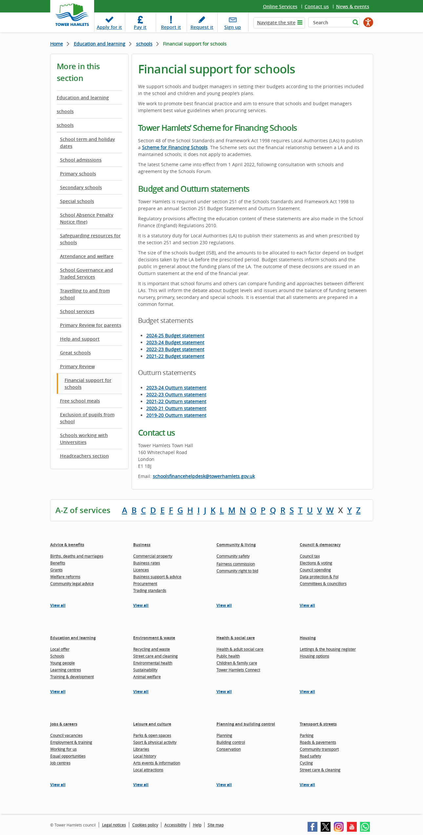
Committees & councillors (323, 583)
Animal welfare (147, 676)
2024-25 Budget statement (175, 335)
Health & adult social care (239, 649)
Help (197, 824)
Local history (144, 756)
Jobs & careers (63, 724)
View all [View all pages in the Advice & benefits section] (58, 605)
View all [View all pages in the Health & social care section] (224, 691)
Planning (224, 735)
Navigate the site (276, 22)
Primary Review (77, 366)
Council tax (310, 556)
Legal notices (114, 824)
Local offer (60, 649)
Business (142, 544)
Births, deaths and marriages (76, 556)
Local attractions (148, 769)
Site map (216, 824)
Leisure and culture (152, 724)
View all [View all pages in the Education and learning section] (58, 691)
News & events (352, 6)
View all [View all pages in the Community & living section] (224, 605)
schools (144, 44)
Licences (141, 569)
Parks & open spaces (152, 735)
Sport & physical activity (154, 742)
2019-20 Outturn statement (176, 415)
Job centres (60, 762)
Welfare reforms (65, 576)
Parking (306, 735)
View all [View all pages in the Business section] (141, 605)
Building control (230, 742)
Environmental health (152, 663)
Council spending (315, 569)
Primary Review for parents (90, 325)
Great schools (75, 352)
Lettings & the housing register (328, 649)
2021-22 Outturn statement (176, 401)
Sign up (232, 27)
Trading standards (149, 590)
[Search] (329, 22)
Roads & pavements (318, 742)
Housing (308, 638)
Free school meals (80, 401)
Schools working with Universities (84, 438)
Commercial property (152, 556)
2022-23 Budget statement (175, 349)
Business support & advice (157, 576)
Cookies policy (145, 824)
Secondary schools (81, 187)
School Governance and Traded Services (86, 273)
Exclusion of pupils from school (87, 418)
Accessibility (175, 824)
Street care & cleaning (320, 769)
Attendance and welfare (86, 256)
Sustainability (145, 669)
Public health (228, 656)
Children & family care (236, 663)
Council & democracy (320, 544)
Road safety (310, 756)
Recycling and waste (151, 649)
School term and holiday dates (87, 142)
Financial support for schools (88, 383)
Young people (62, 663)
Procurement (145, 583)
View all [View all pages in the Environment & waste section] (141, 691)
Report (171, 27)
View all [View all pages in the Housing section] (307, 691)
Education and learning (99, 44)
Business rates (146, 563)
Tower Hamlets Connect (238, 669)
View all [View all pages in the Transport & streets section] (307, 784)
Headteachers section (84, 456)
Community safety (233, 556)
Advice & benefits (67, 544)
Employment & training (71, 742)
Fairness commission (235, 564)
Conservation (228, 749)
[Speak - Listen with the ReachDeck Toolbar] (368, 22)
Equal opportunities (68, 756)
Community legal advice (72, 583)
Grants (56, 569)
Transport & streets (318, 724)
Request (202, 27)
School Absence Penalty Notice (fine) (86, 218)
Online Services (280, 6)
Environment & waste (154, 638)
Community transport (319, 749)
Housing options (314, 656)
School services (77, 311)
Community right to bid (237, 570)
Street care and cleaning (155, 656)
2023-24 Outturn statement (176, 388)
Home (56, 44)
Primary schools (78, 173)
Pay (140, 27)
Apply (109, 27)
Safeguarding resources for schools (90, 239)
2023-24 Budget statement (175, 342)
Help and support (80, 339)
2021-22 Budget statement (175, 356)
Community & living (236, 544)
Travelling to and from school (85, 294)
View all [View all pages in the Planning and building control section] (224, 784)
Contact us (317, 6)
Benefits (57, 563)
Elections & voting (316, 563)
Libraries (141, 749)
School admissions (81, 160)
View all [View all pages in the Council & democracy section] (307, 605)
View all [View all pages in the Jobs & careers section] (58, 784)
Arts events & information (156, 762)
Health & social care (235, 638)
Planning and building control (245, 724)
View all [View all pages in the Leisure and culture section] (141, 784)
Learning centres (65, 669)
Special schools (77, 201)
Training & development (72, 676)
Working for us (63, 749)
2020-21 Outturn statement (176, 408)
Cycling (306, 762)
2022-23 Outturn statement (176, 394)
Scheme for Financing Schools (175, 147)
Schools (57, 656)
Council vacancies (66, 735)
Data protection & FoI (319, 576)
